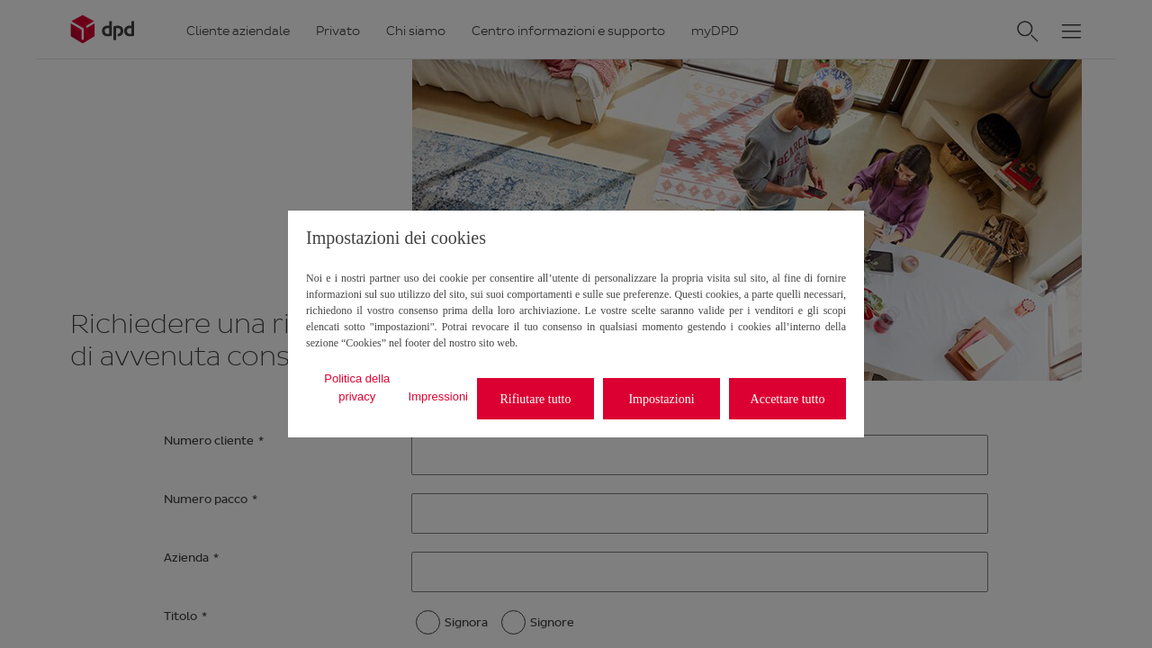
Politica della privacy (357, 387)
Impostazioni (661, 399)
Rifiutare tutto (536, 399)
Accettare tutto (788, 399)
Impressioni (438, 396)
